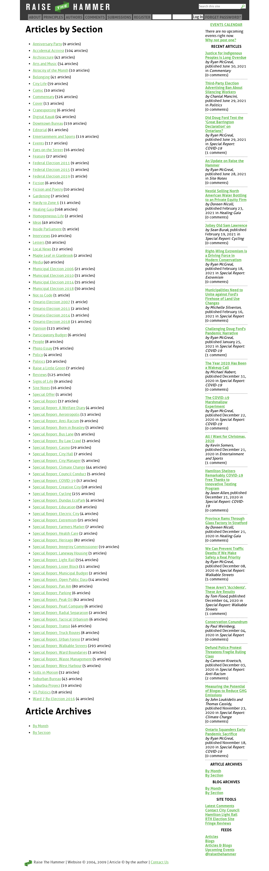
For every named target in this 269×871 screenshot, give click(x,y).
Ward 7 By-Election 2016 (54, 699)
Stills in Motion (45, 672)
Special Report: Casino (51, 447)
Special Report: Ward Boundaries (60, 652)
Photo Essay (42, 348)
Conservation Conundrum (226, 622)
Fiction (38, 183)
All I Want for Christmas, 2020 (225, 438)
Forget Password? (223, 17)
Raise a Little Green (49, 368)
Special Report (45, 401)
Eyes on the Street (48, 150)
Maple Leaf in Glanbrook (53, 255)
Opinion (39, 328)
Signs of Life (43, 381)
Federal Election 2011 (51, 163)
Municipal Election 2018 (53, 288)
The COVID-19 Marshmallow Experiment (217, 402)
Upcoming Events (219, 850)
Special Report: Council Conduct (59, 474)
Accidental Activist (48, 50)
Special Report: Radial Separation (60, 613)
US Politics (42, 692)
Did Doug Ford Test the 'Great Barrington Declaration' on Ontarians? (224, 124)
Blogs (209, 841)
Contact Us (160, 862)
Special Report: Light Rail (54, 560)
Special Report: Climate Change (59, 467)
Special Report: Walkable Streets (60, 646)
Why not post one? (220, 40)
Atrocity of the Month (50, 70)
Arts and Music (45, 64)
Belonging (41, 77)
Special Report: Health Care (55, 533)
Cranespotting (44, 110)
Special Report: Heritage (53, 540)
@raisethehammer (220, 854)
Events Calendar (226, 25)
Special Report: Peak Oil (53, 599)
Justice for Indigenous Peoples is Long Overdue (225, 55)
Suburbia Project (46, 685)
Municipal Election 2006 (53, 269)
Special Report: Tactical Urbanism (61, 619)
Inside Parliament (47, 229)
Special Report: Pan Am (52, 586)
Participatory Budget (50, 335)
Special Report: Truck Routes (56, 633)
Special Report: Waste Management (62, 659)
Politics (39, 361)
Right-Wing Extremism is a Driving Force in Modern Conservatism (226, 255)
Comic (38, 90)
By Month (40, 726)
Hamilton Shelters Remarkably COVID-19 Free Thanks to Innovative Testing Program (224, 480)
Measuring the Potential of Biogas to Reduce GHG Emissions (226, 690)
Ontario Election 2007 (51, 302)
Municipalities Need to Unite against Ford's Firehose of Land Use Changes (224, 296)
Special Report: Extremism (55, 520)
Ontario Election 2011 (51, 308)
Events (38, 143)
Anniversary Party (47, 44)
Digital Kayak (44, 117)
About (35, 17)
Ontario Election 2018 (51, 322)
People (38, 341)
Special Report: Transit (51, 626)
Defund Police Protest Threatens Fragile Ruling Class (225, 652)
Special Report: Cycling (52, 494)
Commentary (43, 97)
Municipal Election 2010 (53, 275)
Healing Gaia (43, 209)
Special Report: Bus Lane (53, 434)
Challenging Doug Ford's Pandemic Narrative (225, 331)
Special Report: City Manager (57, 460)
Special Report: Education (54, 507)
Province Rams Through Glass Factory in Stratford (226, 520)
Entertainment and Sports (54, 136)
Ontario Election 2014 (51, 315)
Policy (38, 355)
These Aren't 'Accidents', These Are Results (225, 589)
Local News (42, 249)
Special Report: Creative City (57, 487)
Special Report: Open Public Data (60, 579)
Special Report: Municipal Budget (60, 573)
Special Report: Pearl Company (58, 606)
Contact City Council (222, 810)
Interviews (41, 236)
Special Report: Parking (52, 593)
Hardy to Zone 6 (46, 203)
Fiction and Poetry (48, 189)
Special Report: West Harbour (57, 666)
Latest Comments (219, 806)
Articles (211, 836)
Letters (38, 242)
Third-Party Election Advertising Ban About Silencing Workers (223, 87)
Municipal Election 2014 (53, 282)
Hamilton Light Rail (221, 814)
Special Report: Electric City (56, 514)
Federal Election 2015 (51, 169)
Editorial (40, 130)
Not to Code (43, 295)
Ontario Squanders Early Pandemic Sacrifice (225, 731)
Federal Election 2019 (51, 176)
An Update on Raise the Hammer (224, 163)
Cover (38, 103)
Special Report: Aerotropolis (56, 414)
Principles (53, 17)
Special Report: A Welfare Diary (59, 408)
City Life (40, 84)
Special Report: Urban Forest (56, 639)
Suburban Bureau (47, 679)
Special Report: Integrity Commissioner (65, 547)
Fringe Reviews (218, 823)
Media (38, 262)
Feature (39, 156)
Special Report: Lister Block (55, 566)
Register (142, 17)
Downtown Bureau (48, 123)
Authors (74, 17)
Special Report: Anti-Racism (56, 421)
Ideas (37, 222)
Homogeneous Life (48, 216)
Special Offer (44, 394)
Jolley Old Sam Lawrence (226, 225)
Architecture (43, 57)
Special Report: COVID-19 (54, 480)
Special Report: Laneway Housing (60, 553)
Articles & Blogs (218, 845)
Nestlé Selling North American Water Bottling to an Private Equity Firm (226, 195)
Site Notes (41, 388)
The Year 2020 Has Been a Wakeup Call (225, 365)
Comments (95, 17)
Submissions (119, 17)
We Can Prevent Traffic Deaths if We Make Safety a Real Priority (224, 553)
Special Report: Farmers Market (59, 527)
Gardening (41, 196)
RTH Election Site (219, 819)
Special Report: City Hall (53, 454)
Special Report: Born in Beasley (59, 427)
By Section (41, 732)
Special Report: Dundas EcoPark (59, 500)
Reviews (40, 375)
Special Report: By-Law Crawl (57, 441)
